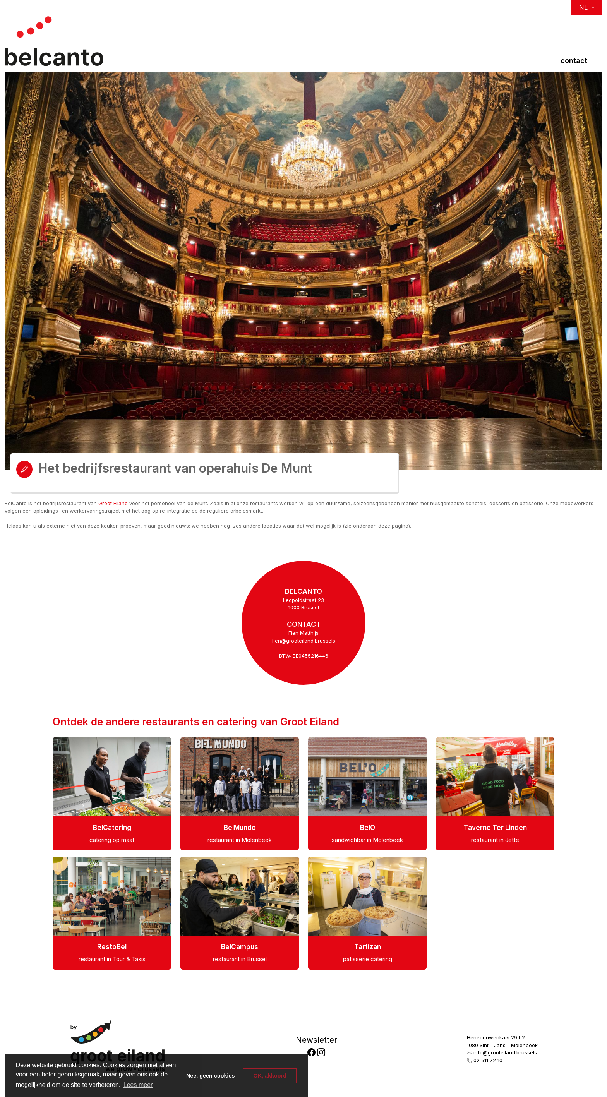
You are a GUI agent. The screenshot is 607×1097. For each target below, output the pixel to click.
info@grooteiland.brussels (505, 1052)
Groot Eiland (113, 503)
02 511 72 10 (487, 1060)
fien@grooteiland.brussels (303, 641)
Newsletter (316, 1040)
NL (584, 7)
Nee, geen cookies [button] (210, 1076)
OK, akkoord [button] (269, 1076)
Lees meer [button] (138, 1085)
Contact (574, 61)
